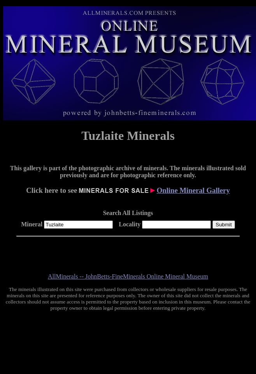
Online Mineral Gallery (193, 190)
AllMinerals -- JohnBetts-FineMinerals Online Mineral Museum (128, 276)
